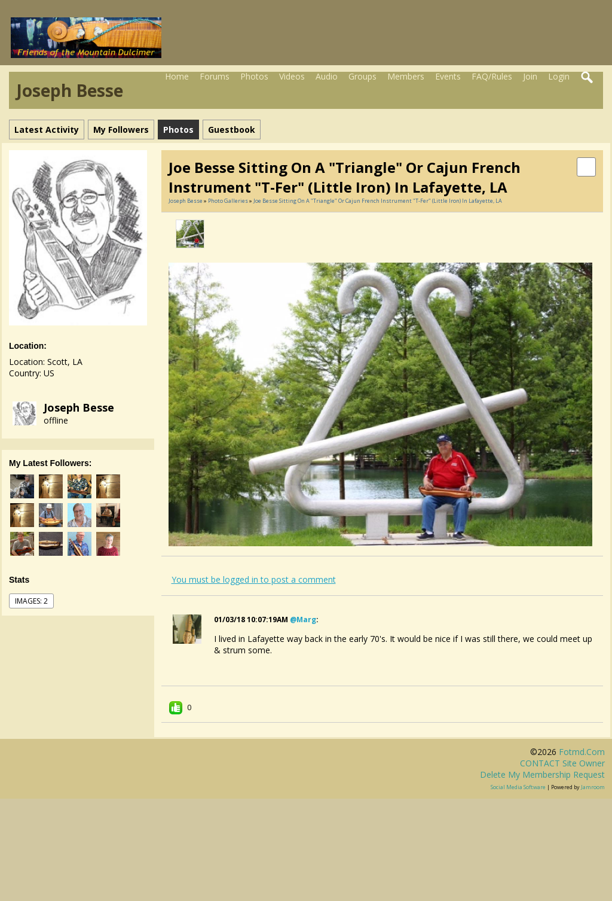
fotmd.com (582, 751)
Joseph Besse (79, 407)
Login (559, 76)
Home (177, 76)
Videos (292, 76)
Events (448, 76)
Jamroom (593, 787)
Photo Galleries (228, 201)
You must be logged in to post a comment (254, 579)
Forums (215, 76)
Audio (327, 76)
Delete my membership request (542, 774)
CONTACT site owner (562, 763)
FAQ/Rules (492, 76)
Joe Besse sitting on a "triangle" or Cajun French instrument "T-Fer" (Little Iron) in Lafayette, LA (377, 201)
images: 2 (31, 601)
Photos (254, 76)
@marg (303, 619)
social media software (518, 787)
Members (405, 76)
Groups (362, 76)
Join (530, 76)
